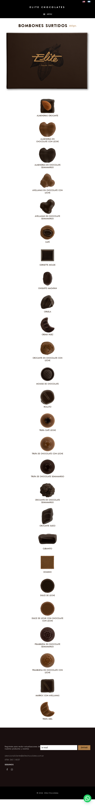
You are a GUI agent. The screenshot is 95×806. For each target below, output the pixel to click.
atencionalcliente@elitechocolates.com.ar (24, 756)
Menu (49, 14)
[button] (87, 798)
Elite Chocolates (47, 7)
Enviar (84, 748)
